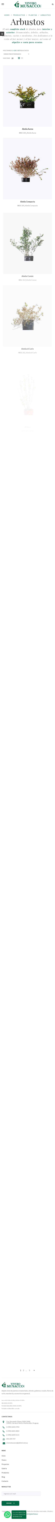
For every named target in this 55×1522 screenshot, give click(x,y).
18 (12, 58)
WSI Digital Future (31, 1514)
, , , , (22, 1422)
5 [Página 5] (29, 1370)
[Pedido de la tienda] (16, 54)
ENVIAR (10, 1503)
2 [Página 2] (23, 1370)
